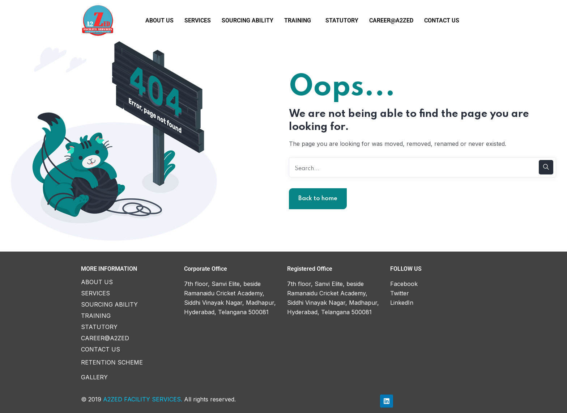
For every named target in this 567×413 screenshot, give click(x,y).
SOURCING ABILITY (247, 20)
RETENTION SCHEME (112, 362)
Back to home (317, 198)
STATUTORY (341, 20)
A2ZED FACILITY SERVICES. (142, 399)
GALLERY (94, 377)
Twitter (399, 293)
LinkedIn (401, 302)
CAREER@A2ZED (391, 20)
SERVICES (197, 20)
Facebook (404, 283)
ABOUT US (159, 20)
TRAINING (297, 20)
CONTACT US (441, 20)
